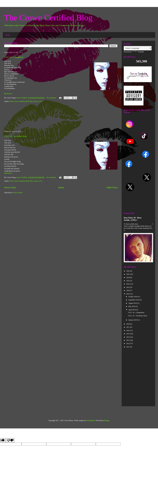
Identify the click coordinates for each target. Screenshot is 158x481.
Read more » (8, 94)
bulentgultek (90, 420)
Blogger (106, 420)
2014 (128, 337)
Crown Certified (19, 101)
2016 (128, 330)
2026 (128, 271)
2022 (128, 284)
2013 (128, 340)
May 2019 (132, 306)
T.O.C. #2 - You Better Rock (15, 136)
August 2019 (132, 303)
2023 (128, 281)
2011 (128, 347)
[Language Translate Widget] (138, 48)
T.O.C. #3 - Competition (13, 57)
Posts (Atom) (17, 193)
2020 (128, 290)
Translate (138, 52)
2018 (128, 324)
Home (8, 35)
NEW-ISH (29, 101)
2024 (128, 278)
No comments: (51, 98)
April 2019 (132, 310)
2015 (128, 334)
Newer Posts (10, 187)
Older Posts (112, 187)
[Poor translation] (10, 440)
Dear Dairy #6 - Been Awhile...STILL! (132, 219)
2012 (128, 343)
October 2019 (133, 297)
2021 (128, 287)
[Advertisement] (60, 116)
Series (35, 101)
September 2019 (134, 300)
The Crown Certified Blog (48, 17)
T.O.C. (40, 101)
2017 (128, 327)
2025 (128, 274)
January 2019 (133, 320)
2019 (11, 101)
